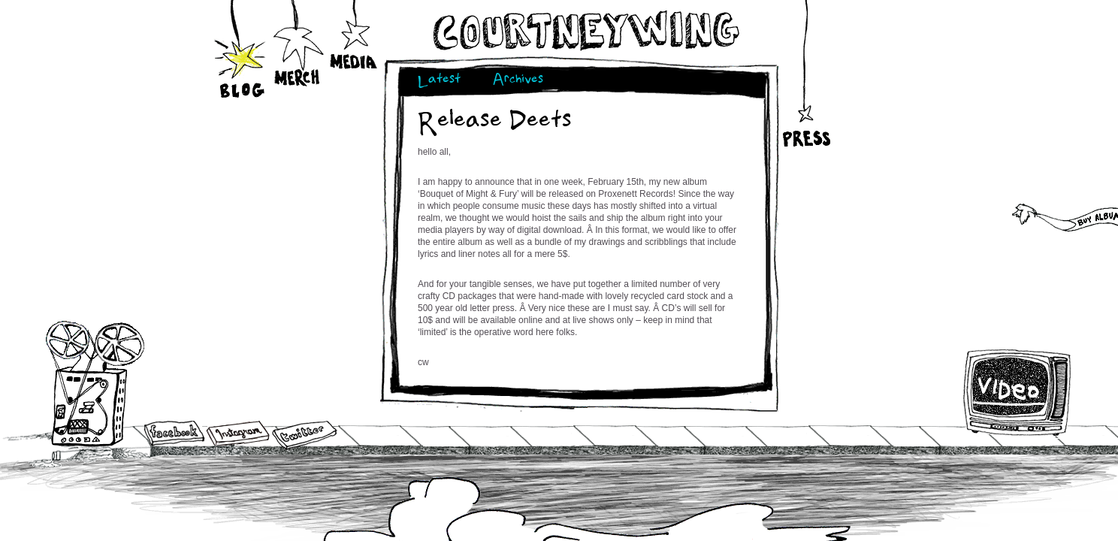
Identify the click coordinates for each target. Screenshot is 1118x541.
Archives (518, 80)
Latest (439, 80)
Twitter (303, 435)
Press (805, 101)
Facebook (174, 434)
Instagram (238, 433)
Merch (298, 35)
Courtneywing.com (585, 31)
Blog (241, 55)
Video (1017, 392)
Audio (95, 383)
